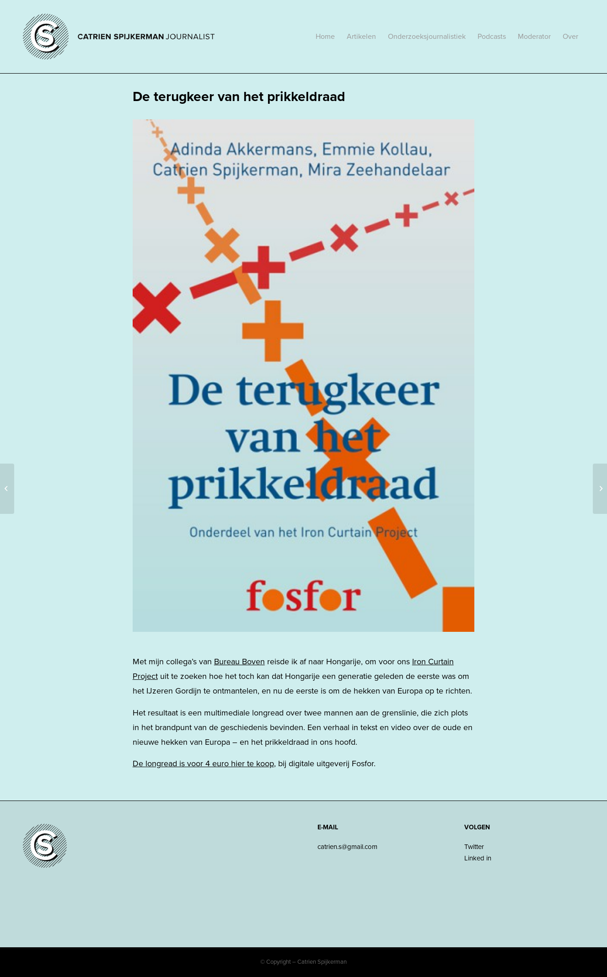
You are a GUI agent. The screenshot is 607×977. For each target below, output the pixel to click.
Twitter (474, 847)
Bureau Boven (239, 662)
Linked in (477, 858)
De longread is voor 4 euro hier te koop (203, 763)
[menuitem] (325, 36)
